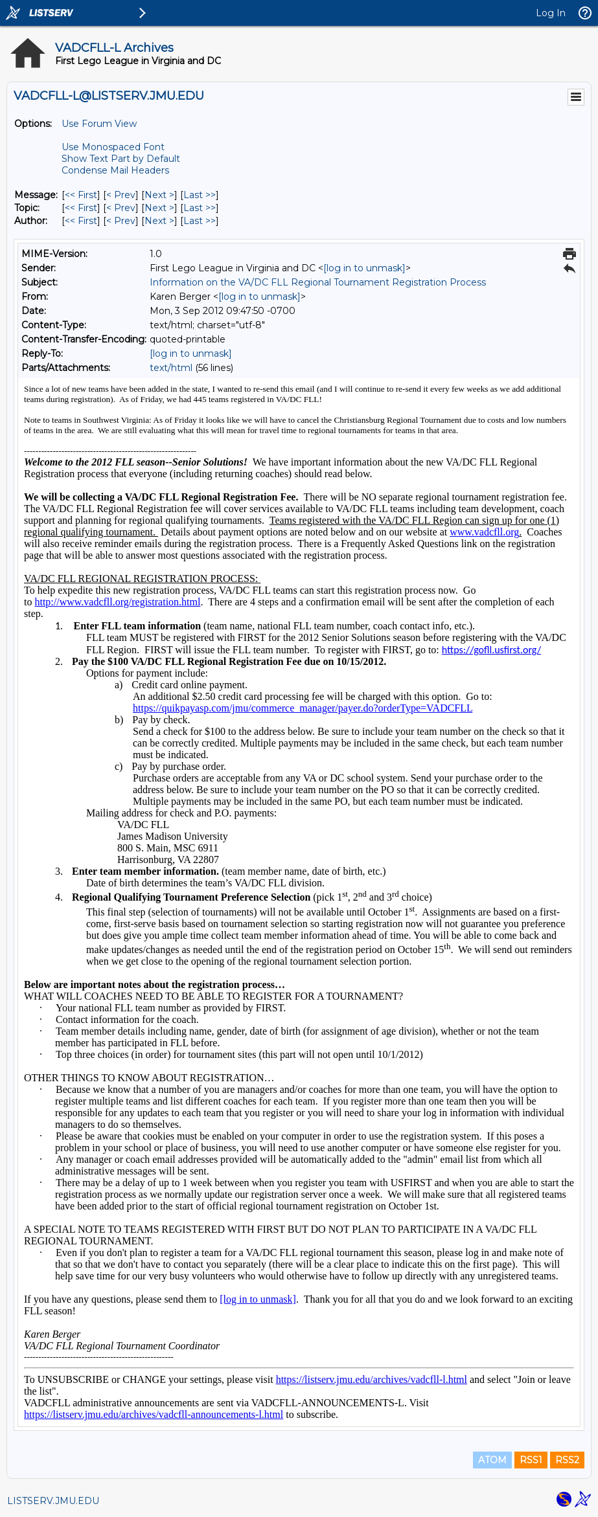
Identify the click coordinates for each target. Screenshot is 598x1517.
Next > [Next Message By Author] (159, 221)
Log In (551, 13)
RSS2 (567, 1460)
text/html (171, 368)
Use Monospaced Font (113, 147)
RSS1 (531, 1460)
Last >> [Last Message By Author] (199, 221)
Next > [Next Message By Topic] (159, 208)
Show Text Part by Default (121, 158)
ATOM (492, 1460)
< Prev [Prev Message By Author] (120, 221)
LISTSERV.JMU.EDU (53, 1501)
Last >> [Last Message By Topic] (199, 208)
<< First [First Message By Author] (81, 221)
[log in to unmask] (364, 268)
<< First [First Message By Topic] (81, 208)
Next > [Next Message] (159, 195)
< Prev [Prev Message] (120, 195)
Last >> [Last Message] (199, 195)
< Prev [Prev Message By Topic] (120, 208)
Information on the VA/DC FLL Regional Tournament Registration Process (318, 282)
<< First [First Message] (81, 195)
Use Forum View (99, 123)
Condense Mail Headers (115, 170)
